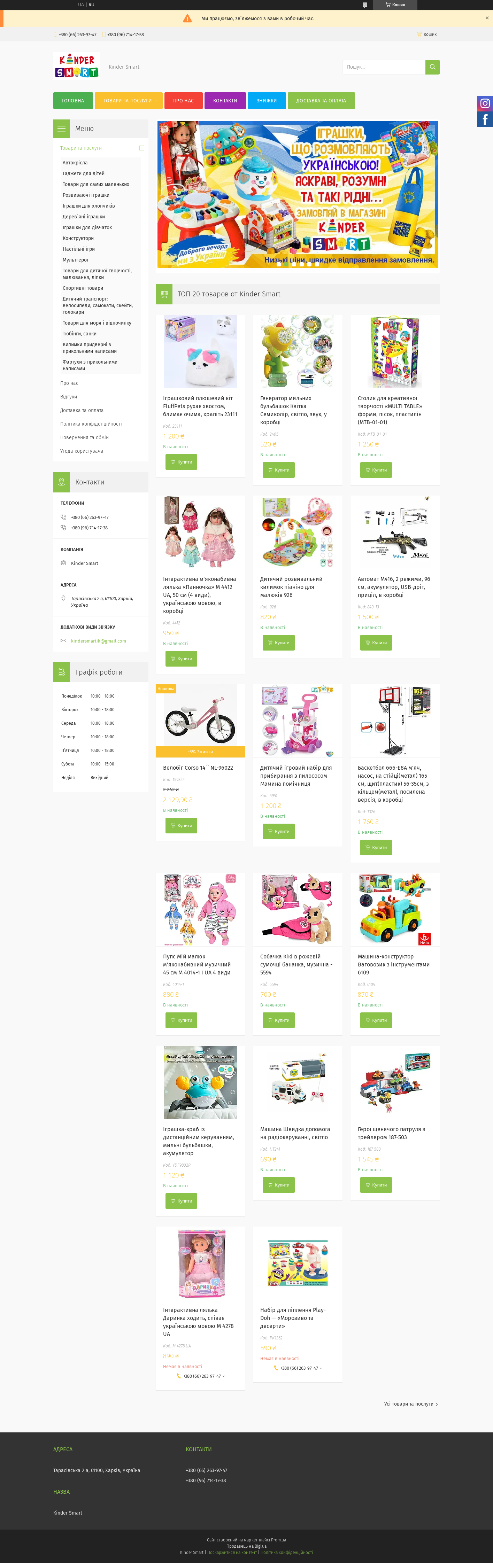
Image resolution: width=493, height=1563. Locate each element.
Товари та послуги (127, 101)
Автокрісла (75, 163)
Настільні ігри (79, 249)
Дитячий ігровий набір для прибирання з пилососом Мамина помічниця (296, 775)
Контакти (225, 101)
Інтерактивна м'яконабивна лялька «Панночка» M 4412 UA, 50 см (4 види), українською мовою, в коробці (199, 595)
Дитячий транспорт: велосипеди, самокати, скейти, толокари (98, 305)
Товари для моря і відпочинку (97, 323)
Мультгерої (75, 260)
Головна (73, 101)
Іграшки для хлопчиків (89, 206)
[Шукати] (432, 67)
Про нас (183, 101)
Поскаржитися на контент (231, 1552)
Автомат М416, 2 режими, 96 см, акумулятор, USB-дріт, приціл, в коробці (394, 587)
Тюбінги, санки (80, 334)
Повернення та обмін (84, 438)
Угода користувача (81, 451)
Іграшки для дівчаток (87, 228)
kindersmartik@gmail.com (98, 641)
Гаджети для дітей (84, 174)
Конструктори (78, 238)
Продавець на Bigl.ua (246, 1546)
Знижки (267, 101)
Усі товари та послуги (408, 1404)
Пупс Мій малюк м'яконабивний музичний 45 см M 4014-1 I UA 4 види (197, 964)
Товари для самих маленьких (96, 184)
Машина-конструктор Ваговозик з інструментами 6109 (394, 964)
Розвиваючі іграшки (86, 195)
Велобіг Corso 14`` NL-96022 (198, 767)
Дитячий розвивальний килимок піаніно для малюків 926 (291, 587)
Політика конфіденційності (91, 424)
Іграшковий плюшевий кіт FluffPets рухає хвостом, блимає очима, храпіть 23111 (200, 406)
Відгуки (68, 397)
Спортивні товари (83, 288)
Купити (185, 462)
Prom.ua (278, 1540)
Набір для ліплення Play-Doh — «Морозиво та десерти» (293, 1318)
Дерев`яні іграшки (84, 217)
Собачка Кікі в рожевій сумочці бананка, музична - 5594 (296, 964)
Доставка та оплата (321, 101)
